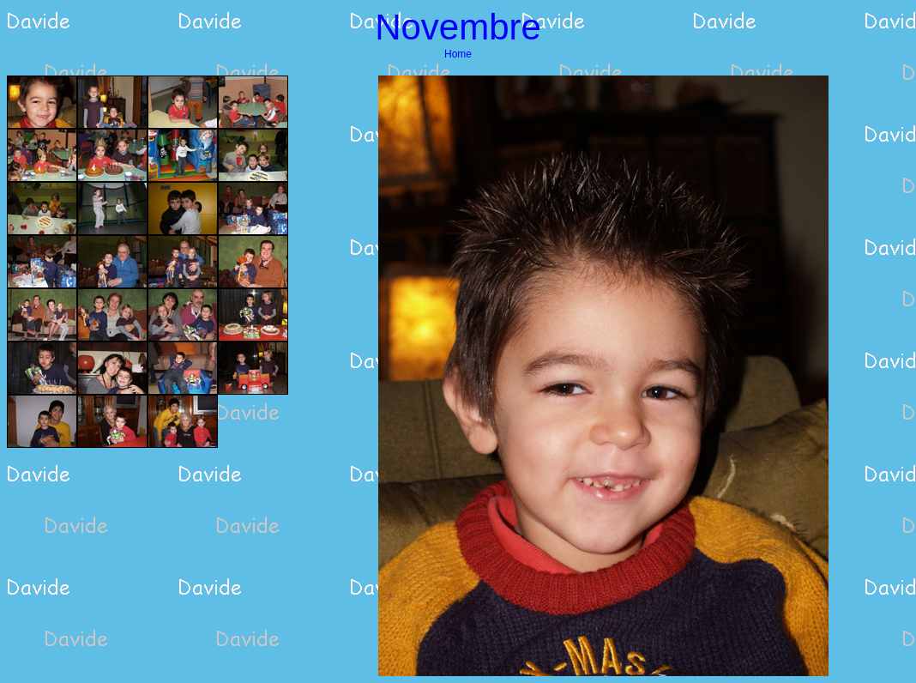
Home (458, 54)
